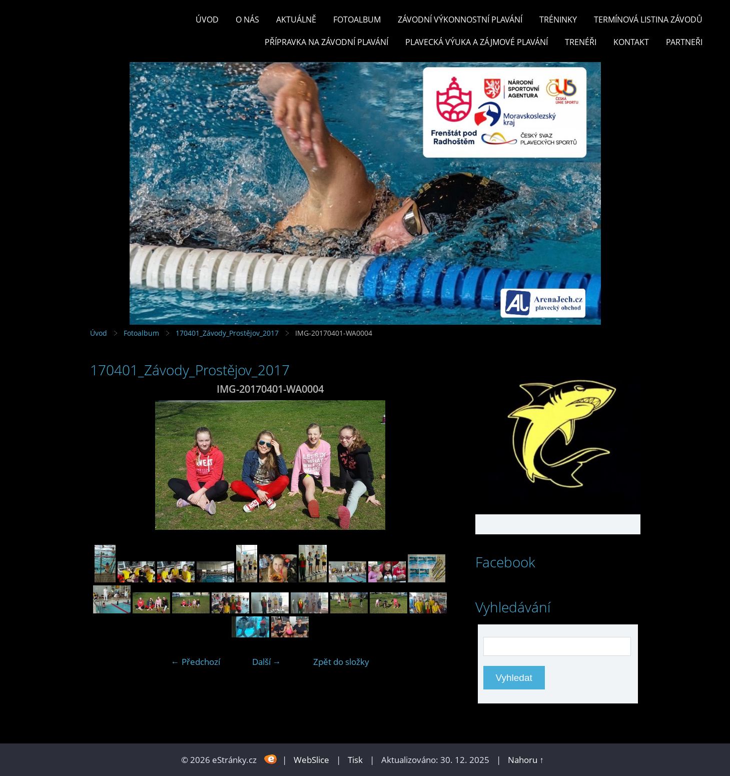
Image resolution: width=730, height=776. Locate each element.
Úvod (207, 19)
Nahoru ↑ (526, 759)
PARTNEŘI (684, 42)
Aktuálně (296, 19)
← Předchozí (195, 661)
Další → (266, 661)
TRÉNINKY (558, 19)
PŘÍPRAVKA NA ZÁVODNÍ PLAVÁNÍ (326, 42)
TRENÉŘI (580, 42)
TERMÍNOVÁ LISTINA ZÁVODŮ (648, 19)
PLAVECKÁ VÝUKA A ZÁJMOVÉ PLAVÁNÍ (476, 42)
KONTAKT (631, 42)
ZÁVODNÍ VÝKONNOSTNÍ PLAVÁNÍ (460, 19)
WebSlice (311, 759)
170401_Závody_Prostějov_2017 (227, 333)
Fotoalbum (357, 19)
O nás (247, 19)
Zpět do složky (341, 661)
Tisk (355, 759)
